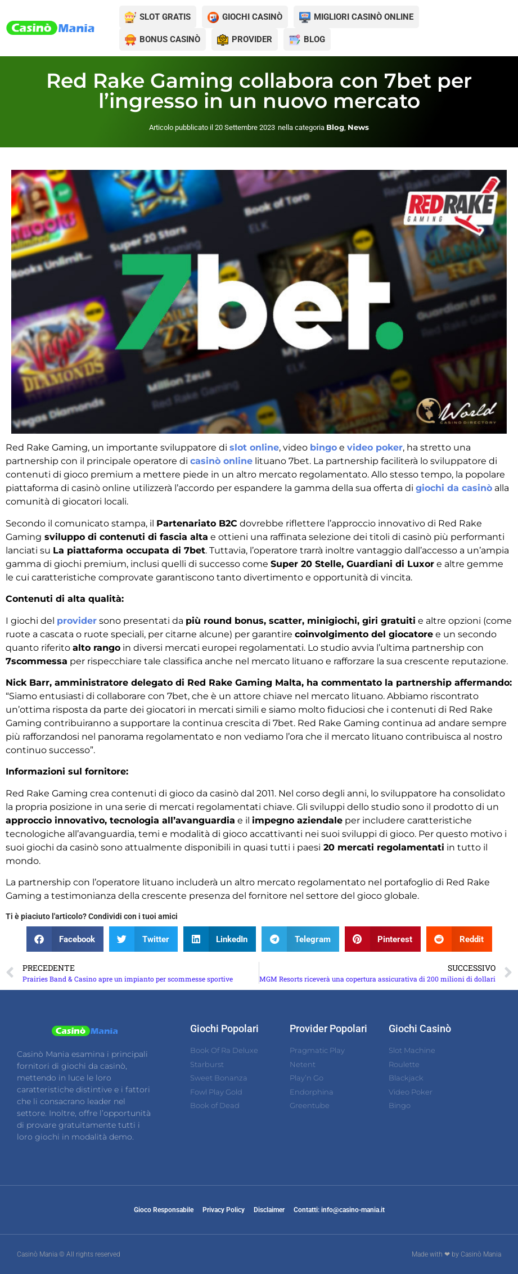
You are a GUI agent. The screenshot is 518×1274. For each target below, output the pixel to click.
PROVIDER (252, 39)
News (358, 127)
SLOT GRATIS (165, 17)
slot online (254, 447)
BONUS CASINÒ (169, 39)
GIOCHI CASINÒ (252, 17)
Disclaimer (269, 1210)
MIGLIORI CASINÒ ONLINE (363, 17)
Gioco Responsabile (163, 1210)
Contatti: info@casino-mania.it (339, 1210)
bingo (323, 447)
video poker (375, 447)
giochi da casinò (454, 488)
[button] (65, 939)
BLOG (314, 39)
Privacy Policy (223, 1210)
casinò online (221, 461)
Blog (335, 127)
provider (77, 620)
